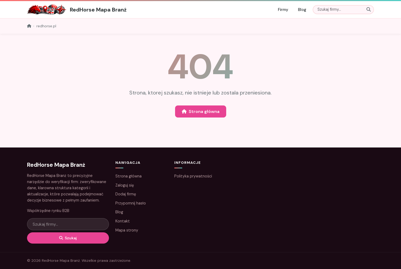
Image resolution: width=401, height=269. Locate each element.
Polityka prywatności (193, 176)
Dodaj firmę (125, 194)
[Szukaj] (343, 9)
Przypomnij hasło (130, 203)
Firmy (283, 9)
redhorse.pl (46, 26)
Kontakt (122, 221)
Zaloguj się (124, 185)
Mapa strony (126, 230)
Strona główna (201, 111)
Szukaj (68, 238)
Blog (302, 9)
